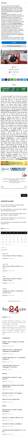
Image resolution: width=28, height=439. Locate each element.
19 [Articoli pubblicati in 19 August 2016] (17, 239)
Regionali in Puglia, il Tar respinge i (12, 393)
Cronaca (5, 288)
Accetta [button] (14, 42)
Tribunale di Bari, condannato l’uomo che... (13, 292)
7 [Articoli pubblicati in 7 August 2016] (25, 235)
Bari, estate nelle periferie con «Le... (13, 267)
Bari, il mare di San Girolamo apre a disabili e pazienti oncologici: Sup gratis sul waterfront (12, 205)
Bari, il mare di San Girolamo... (13, 256)
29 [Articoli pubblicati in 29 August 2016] (2, 244)
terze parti (3, 16)
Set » (6, 250)
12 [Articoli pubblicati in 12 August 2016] (17, 237)
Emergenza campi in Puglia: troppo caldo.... (12, 279)
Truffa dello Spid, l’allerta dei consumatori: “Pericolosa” (10, 366)
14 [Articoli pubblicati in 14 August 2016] (25, 237)
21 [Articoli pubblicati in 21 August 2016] (25, 239)
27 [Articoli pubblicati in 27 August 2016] (21, 242)
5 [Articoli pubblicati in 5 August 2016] (17, 235)
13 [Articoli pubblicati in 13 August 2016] (21, 237)
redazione (5, 258)
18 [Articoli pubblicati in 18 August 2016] (13, 239)
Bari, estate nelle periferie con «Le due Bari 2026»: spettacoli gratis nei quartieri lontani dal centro (14, 210)
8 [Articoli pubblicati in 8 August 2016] (2, 237)
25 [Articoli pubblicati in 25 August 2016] (13, 242)
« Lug (2, 250)
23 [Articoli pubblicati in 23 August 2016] (6, 242)
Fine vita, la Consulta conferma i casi (12, 417)
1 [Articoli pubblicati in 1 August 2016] (2, 235)
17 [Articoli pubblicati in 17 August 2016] (10, 239)
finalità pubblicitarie (17, 23)
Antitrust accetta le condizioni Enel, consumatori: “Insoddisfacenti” (12, 350)
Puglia (4, 276)
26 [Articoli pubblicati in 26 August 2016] (17, 242)
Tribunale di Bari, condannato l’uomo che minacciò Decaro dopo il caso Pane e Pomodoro (13, 218)
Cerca (24, 195)
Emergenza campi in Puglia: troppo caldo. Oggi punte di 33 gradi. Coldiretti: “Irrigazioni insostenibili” (13, 214)
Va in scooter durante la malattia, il (12, 424)
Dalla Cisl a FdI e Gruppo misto (11, 399)
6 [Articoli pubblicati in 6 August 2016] (21, 235)
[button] (26, 2)
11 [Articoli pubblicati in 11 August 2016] (13, 237)
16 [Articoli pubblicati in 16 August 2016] (6, 239)
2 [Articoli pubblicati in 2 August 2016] (6, 235)
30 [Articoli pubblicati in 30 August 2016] (6, 244)
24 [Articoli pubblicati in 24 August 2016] (10, 242)
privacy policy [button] (4, 8)
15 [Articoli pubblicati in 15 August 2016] (2, 239)
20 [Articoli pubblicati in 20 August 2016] (21, 239)
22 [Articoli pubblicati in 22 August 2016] (2, 242)
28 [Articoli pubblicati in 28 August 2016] (25, 242)
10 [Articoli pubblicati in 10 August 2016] (10, 237)
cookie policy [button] (4, 13)
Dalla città (5, 253)
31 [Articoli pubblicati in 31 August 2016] (10, 244)
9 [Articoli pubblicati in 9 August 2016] (6, 237)
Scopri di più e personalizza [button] (14, 46)
